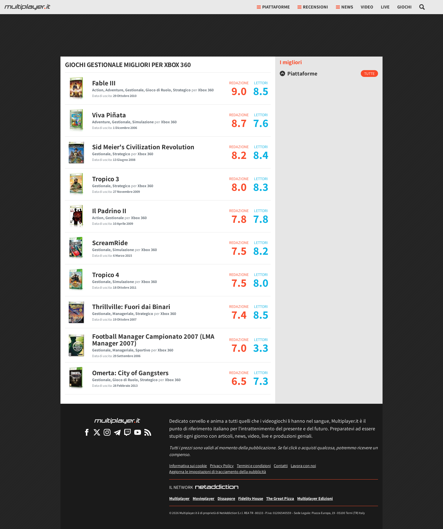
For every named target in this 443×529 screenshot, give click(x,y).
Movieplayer (203, 498)
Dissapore (226, 498)
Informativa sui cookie (188, 465)
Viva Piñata (109, 114)
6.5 (239, 380)
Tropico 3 (105, 178)
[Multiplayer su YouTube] (137, 432)
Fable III (104, 82)
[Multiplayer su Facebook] (86, 432)
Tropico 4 (105, 274)
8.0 (239, 186)
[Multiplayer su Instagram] (107, 432)
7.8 (239, 218)
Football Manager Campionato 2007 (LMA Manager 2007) (153, 339)
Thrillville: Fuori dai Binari (131, 306)
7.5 (239, 250)
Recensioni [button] (312, 7)
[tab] (329, 73)
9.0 (239, 90)
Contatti (281, 465)
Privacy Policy (222, 465)
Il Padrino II (109, 210)
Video (367, 7)
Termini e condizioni (254, 465)
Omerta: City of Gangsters (130, 372)
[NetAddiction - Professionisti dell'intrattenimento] (216, 487)
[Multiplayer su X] (97, 432)
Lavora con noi (303, 465)
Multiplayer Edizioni (315, 498)
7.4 (239, 314)
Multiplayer (179, 498)
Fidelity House (250, 498)
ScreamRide (110, 242)
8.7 (239, 122)
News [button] (344, 7)
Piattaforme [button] (273, 7)
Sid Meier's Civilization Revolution (143, 146)
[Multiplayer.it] (27, 7)
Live (385, 7)
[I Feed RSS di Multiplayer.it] (147, 432)
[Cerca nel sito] (422, 7)
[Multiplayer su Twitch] (127, 432)
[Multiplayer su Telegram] (117, 432)
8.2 (239, 154)
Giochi (404, 7)
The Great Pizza (280, 498)
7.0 (239, 347)
